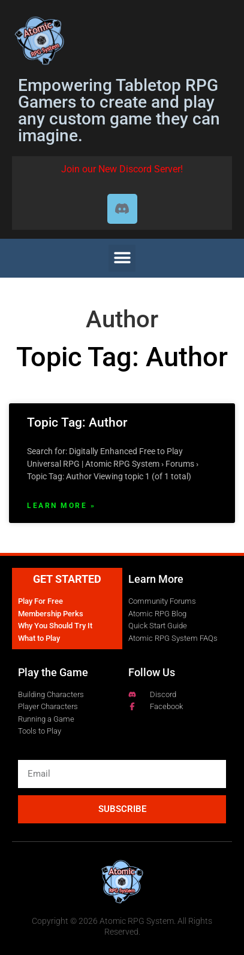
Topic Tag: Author (77, 422)
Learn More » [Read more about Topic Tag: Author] (61, 505)
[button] (122, 258)
